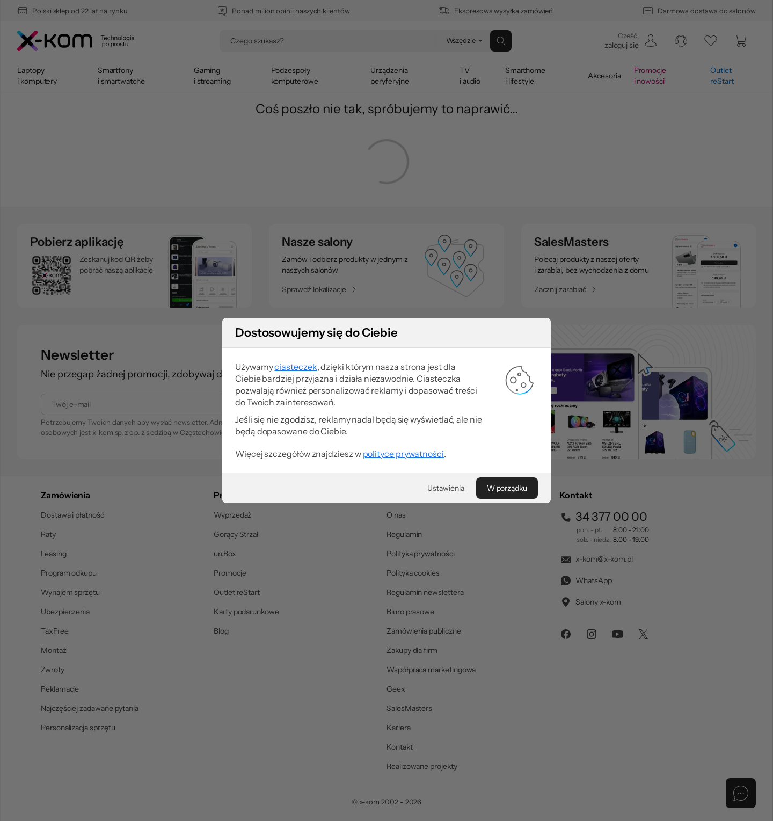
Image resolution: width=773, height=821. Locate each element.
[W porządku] (507, 488)
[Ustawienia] (445, 488)
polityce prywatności (403, 453)
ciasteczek (295, 366)
